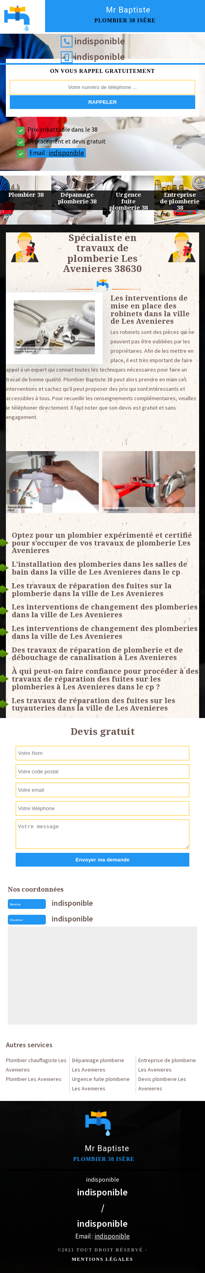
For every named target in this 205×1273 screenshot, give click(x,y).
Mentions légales (102, 1259)
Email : (56, 153)
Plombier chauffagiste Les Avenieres (36, 1065)
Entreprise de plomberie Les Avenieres (167, 1065)
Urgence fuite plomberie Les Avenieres (101, 1083)
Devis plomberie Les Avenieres (162, 1083)
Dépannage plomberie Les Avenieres (98, 1065)
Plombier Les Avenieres (34, 1079)
